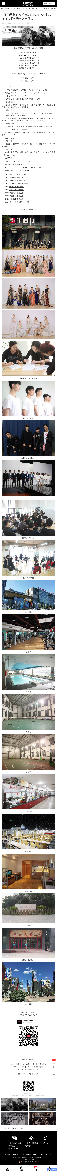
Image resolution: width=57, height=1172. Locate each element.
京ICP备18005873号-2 (28, 1159)
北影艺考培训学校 (6, 23)
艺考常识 (49, 1154)
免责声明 (41, 1154)
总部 (21, 1128)
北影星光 (24, 1154)
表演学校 (32, 1154)
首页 (2, 9)
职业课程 (24, 9)
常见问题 (8, 1154)
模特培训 (26, 56)
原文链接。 (31, 1095)
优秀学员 (31, 9)
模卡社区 (16, 1154)
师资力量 (46, 9)
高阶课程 (17, 9)
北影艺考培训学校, (22, 1095)
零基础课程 (8, 9)
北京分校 (14, 1128)
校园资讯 (39, 9)
